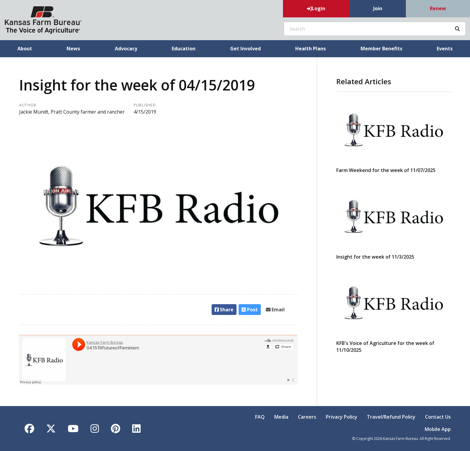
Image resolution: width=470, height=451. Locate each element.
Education (183, 48)
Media (281, 417)
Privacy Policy (341, 417)
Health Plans (310, 48)
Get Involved (245, 48)
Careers (307, 417)
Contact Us (438, 417)
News (73, 48)
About (24, 48)
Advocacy (126, 48)
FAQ (260, 417)
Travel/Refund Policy (391, 417)
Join (377, 8)
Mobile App (438, 429)
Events (445, 48)
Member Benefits (381, 48)
